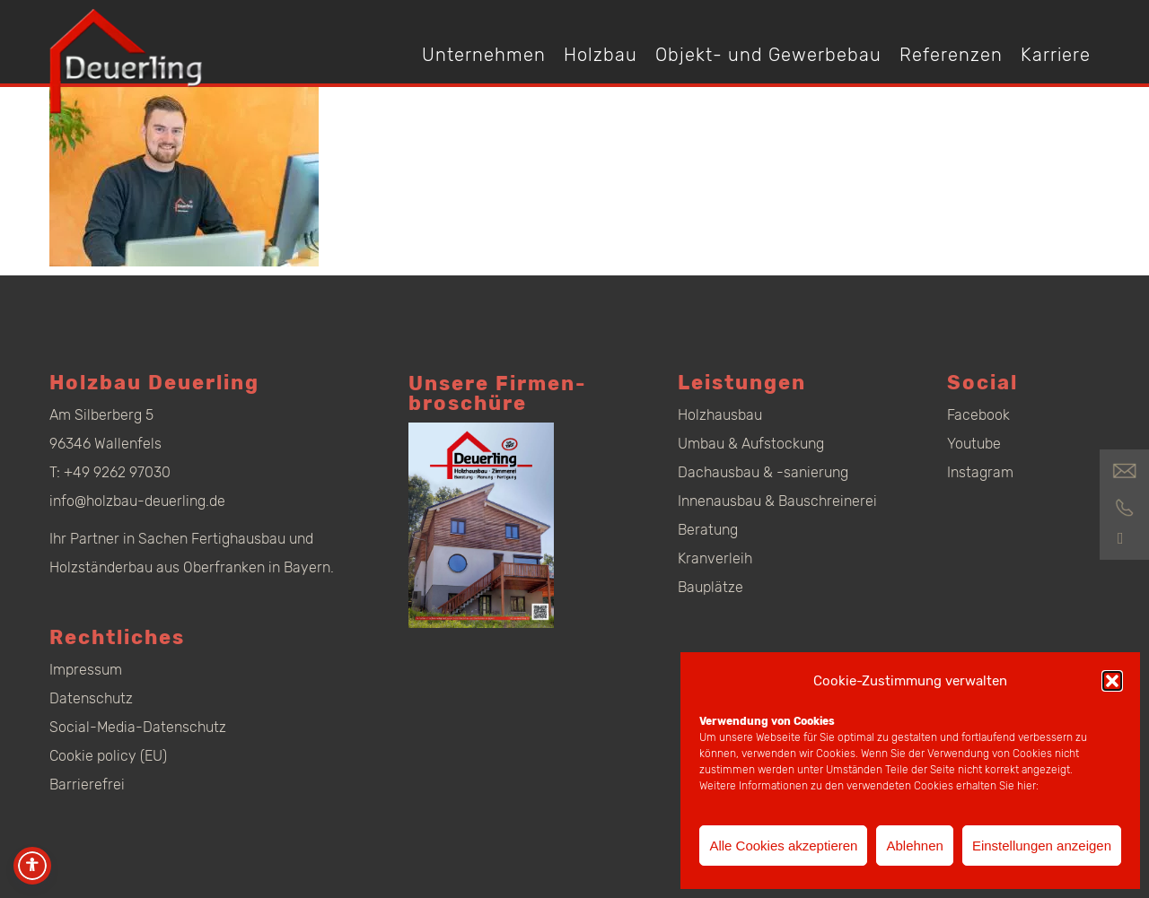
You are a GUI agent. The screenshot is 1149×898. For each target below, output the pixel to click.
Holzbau (600, 54)
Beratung (708, 529)
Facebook (978, 414)
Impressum (85, 669)
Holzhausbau (720, 414)
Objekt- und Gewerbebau (768, 54)
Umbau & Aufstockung (751, 443)
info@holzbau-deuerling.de (137, 501)
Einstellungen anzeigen (1041, 845)
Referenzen (951, 54)
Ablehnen (914, 845)
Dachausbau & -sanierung (763, 472)
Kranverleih (715, 558)
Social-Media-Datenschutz (137, 727)
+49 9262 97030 (117, 472)
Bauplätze (710, 587)
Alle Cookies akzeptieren (783, 845)
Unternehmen (484, 54)
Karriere (1056, 54)
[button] (1112, 681)
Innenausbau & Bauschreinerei (777, 501)
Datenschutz (91, 698)
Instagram (980, 472)
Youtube (974, 443)
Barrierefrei (87, 784)
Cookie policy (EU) (108, 755)
